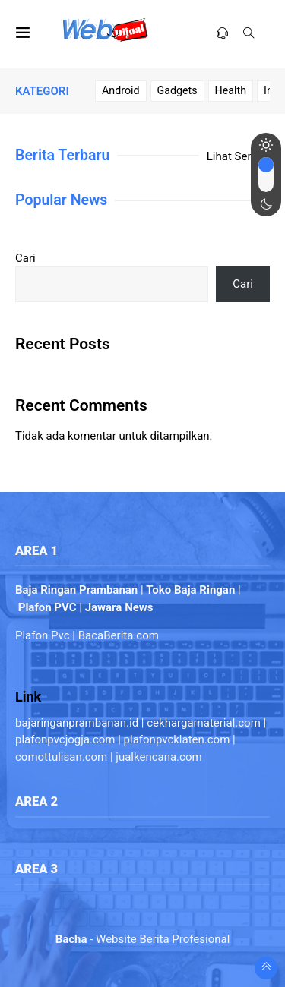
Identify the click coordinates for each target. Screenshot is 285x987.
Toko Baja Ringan (190, 590)
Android (121, 90)
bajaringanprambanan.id (76, 723)
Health (230, 90)
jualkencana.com (158, 757)
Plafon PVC (47, 607)
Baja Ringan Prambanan (76, 590)
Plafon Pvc (42, 635)
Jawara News (119, 607)
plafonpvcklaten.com (177, 739)
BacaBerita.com (118, 635)
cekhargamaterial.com (204, 723)
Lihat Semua (238, 156)
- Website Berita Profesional (142, 939)
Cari (25, 258)
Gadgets (177, 90)
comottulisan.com (61, 757)
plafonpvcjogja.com (65, 739)
